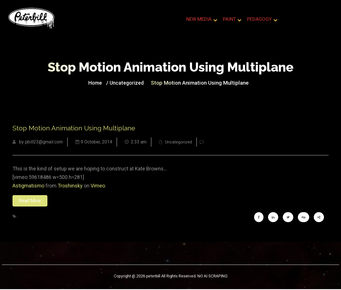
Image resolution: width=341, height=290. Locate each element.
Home (100, 83)
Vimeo (98, 186)
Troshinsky (70, 186)
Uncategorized (129, 83)
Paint (229, 19)
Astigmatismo (28, 186)
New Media (199, 19)
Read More (30, 201)
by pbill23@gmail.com (37, 142)
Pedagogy (259, 19)
